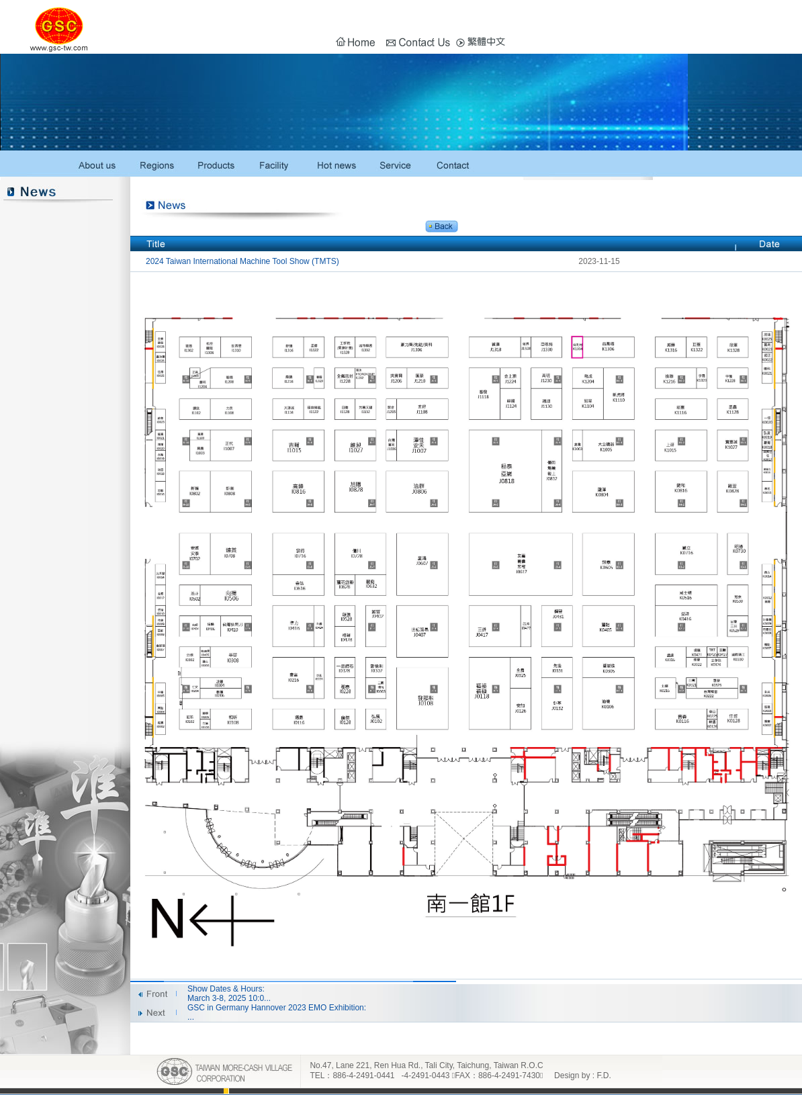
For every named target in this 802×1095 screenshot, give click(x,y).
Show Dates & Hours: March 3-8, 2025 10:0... (229, 993)
